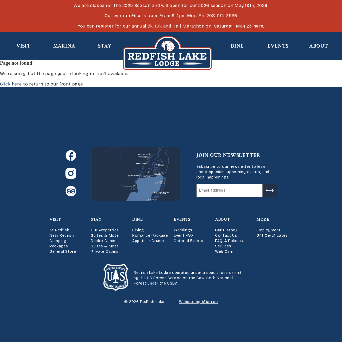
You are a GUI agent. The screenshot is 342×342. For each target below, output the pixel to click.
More (262, 219)
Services (223, 246)
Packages (58, 246)
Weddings (183, 230)
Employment (268, 230)
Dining (138, 230)
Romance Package (150, 235)
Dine (237, 45)
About (318, 45)
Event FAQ (183, 235)
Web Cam (224, 251)
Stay (104, 45)
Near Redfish (61, 235)
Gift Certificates (272, 235)
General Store (62, 251)
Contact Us (226, 235)
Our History (226, 230)
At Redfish (59, 230)
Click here (11, 84)
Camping (57, 241)
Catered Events (188, 241)
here (258, 26)
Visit (23, 45)
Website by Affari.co (198, 302)
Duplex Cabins (104, 241)
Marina (64, 45)
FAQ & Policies (229, 241)
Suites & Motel (105, 235)
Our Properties (105, 230)
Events (278, 45)
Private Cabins (105, 251)
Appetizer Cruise (148, 241)
